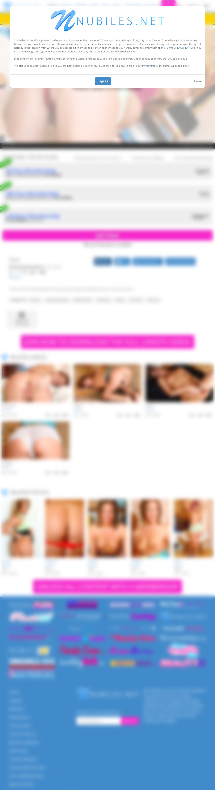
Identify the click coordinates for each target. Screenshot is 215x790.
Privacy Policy (150, 66)
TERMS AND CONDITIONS (180, 47)
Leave (198, 81)
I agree (103, 81)
